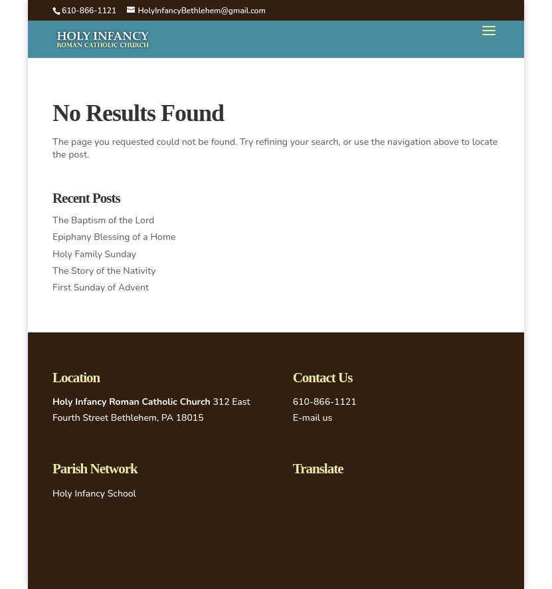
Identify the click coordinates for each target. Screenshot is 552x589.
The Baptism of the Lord (103, 220)
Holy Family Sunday (94, 254)
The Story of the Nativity (104, 271)
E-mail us (313, 418)
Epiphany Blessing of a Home (114, 237)
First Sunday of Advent (100, 287)
